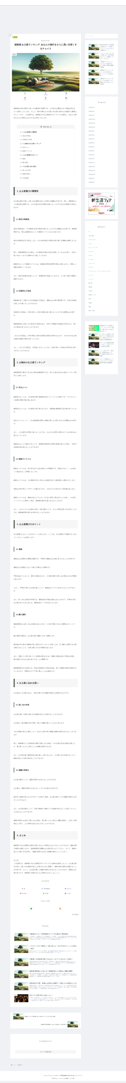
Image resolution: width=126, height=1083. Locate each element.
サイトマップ (81, 1077)
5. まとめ (26, 175)
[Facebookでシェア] (28, 94)
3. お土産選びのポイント (31, 151)
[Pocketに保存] (51, 94)
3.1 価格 (23, 155)
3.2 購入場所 (24, 159)
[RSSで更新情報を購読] (47, 905)
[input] (101, 36)
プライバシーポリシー (53, 1077)
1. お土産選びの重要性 (30, 127)
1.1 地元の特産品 (26, 131)
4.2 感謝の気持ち (26, 171)
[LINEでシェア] (62, 94)
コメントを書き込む (46, 1053)
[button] (74, 94)
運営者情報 (64, 1077)
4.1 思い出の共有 (26, 167)
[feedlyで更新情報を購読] (43, 905)
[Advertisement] (62, 19)
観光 (15, 37)
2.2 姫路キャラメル (26, 147)
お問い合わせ (72, 1077)
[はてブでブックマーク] (40, 94)
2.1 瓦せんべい (25, 143)
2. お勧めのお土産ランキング (32, 139)
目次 (44, 122)
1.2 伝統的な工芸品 (26, 135)
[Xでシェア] (17, 94)
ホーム (43, 1077)
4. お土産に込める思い (30, 163)
